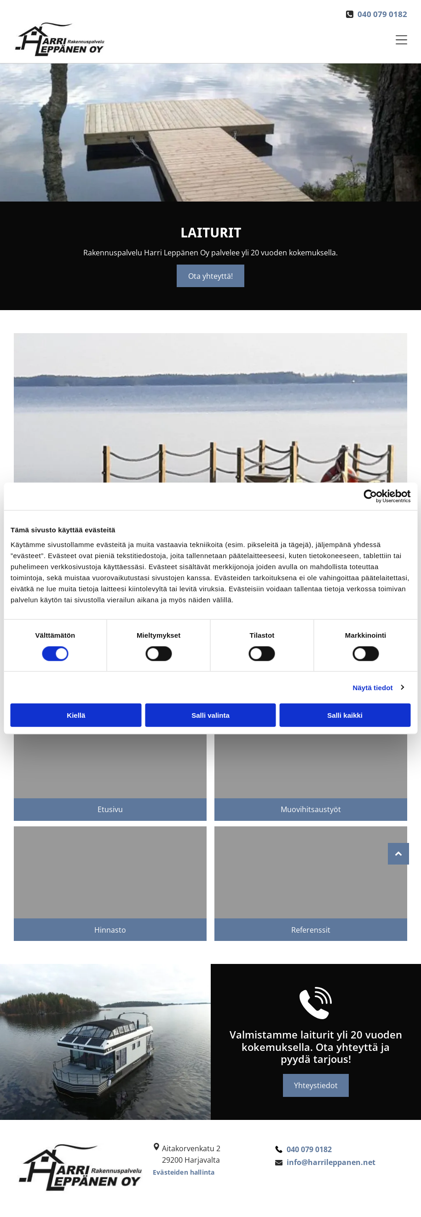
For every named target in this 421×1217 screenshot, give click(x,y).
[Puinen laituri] (110, 752)
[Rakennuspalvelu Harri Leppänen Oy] (310, 752)
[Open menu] (401, 40)
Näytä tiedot (373, 687)
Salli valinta (210, 715)
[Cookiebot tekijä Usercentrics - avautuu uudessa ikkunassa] (370, 496)
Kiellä (76, 715)
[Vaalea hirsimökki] (310, 872)
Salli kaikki (345, 715)
